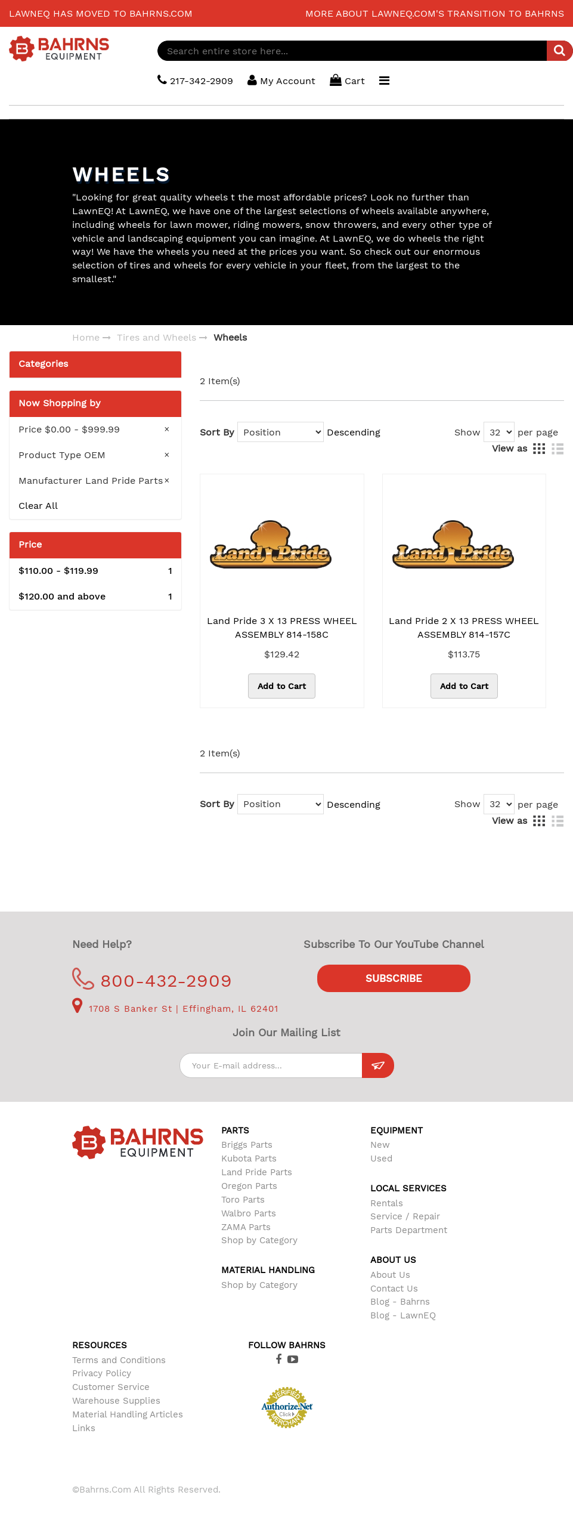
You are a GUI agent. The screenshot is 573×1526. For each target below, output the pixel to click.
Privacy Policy (101, 1373)
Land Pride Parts (256, 1172)
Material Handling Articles (127, 1414)
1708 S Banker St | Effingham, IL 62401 (175, 1008)
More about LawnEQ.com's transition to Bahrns (434, 13)
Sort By (217, 432)
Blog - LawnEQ (403, 1315)
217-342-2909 (195, 80)
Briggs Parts (246, 1144)
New (380, 1144)
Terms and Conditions (119, 1360)
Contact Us (394, 1288)
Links (83, 1428)
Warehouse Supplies (116, 1400)
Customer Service (111, 1387)
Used (381, 1158)
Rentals (386, 1203)
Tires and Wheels (156, 337)
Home (86, 337)
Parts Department (408, 1230)
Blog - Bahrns (400, 1301)
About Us (390, 1274)
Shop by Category (259, 1240)
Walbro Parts (248, 1213)
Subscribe (394, 978)
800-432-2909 (152, 980)
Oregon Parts (249, 1186)
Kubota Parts (249, 1158)
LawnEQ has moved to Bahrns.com (101, 13)
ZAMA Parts (246, 1227)
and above (95, 597)
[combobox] (365, 51)
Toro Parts (243, 1199)
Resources (99, 1345)
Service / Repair (405, 1216)
